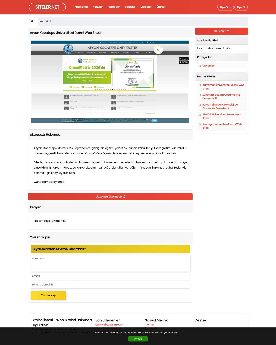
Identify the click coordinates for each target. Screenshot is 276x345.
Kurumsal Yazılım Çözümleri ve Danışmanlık (221, 96)
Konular (97, 7)
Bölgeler (130, 7)
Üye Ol (241, 7)
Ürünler (161, 7)
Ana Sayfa (81, 7)
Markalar (145, 7)
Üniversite (208, 65)
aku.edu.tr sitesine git (110, 196)
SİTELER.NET (47, 7)
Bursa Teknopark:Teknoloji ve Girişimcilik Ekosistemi (220, 106)
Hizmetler (114, 7)
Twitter (149, 324)
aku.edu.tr (46, 21)
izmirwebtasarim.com (109, 324)
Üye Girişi (225, 7)
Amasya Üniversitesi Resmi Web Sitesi (222, 126)
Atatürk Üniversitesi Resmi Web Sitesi (221, 116)
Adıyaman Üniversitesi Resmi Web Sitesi (223, 86)
